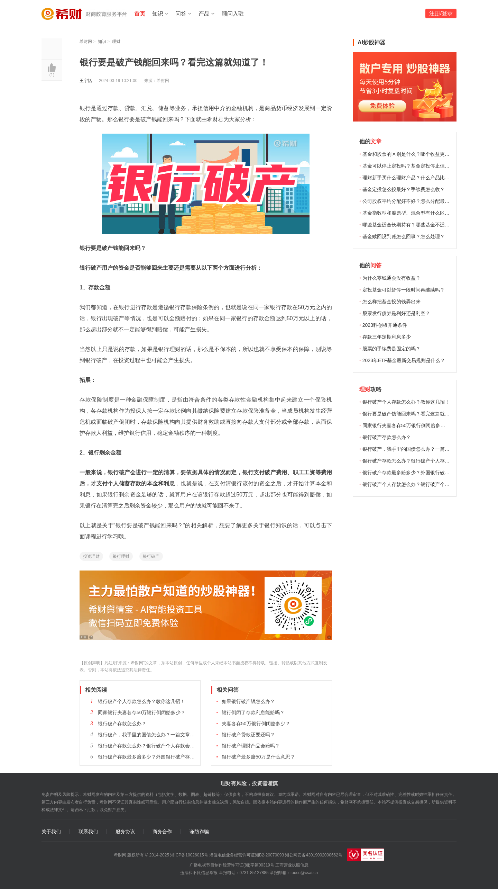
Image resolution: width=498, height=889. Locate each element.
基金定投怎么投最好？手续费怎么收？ (403, 189)
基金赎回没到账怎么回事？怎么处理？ (403, 236)
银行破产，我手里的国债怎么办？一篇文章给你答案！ (156, 734)
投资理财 (91, 556)
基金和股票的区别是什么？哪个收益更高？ (408, 154)
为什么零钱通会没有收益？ (391, 278)
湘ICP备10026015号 (189, 855)
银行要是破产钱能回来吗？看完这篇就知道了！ (413, 413)
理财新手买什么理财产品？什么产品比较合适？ (413, 177)
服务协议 (125, 831)
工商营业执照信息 (291, 865)
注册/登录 (441, 13)
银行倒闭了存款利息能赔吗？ (253, 712)
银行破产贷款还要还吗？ (248, 734)
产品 (204, 14)
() (52, 74)
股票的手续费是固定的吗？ (391, 348)
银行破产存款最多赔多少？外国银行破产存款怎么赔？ (156, 757)
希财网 (86, 41)
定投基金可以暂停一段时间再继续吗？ (403, 290)
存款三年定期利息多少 (386, 337)
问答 (180, 14)
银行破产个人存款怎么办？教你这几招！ (141, 701)
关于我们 (51, 831)
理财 (116, 41)
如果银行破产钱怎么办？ (248, 701)
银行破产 (151, 556)
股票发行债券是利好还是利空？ (396, 313)
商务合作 (162, 831)
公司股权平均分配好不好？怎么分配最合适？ (410, 201)
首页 (139, 14)
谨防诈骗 (199, 831)
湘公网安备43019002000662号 (313, 855)
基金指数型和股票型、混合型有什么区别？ (408, 213)
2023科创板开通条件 (384, 325)
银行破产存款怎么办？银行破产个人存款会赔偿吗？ (153, 745)
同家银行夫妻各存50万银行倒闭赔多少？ (142, 712)
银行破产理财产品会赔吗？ (251, 745)
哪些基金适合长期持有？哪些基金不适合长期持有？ (418, 224)
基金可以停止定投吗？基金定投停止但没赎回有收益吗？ (422, 166)
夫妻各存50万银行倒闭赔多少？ (256, 723)
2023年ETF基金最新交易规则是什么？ (403, 360)
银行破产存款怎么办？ (122, 723)
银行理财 (121, 556)
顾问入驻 (233, 14)
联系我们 (88, 831)
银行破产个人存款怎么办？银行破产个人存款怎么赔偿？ (422, 484)
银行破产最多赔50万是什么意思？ (258, 757)
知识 (157, 14)
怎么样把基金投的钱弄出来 (391, 301)
